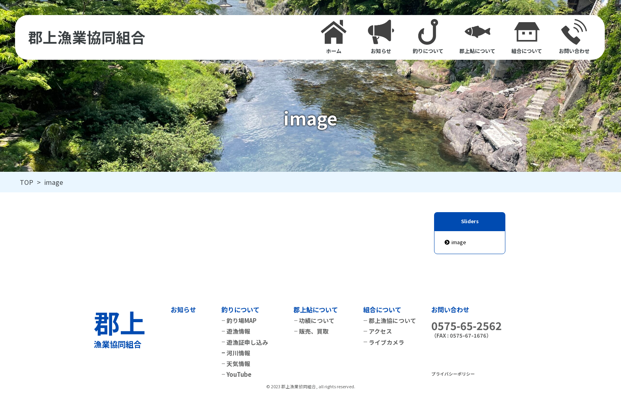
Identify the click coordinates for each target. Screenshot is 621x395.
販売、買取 (314, 331)
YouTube (239, 374)
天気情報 (238, 363)
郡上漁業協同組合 (86, 37)
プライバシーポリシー (453, 374)
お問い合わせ (574, 37)
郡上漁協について (392, 320)
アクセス (380, 331)
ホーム (334, 37)
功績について (317, 320)
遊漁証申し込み (247, 342)
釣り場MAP (242, 320)
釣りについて (428, 37)
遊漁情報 (238, 331)
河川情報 (238, 353)
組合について (526, 37)
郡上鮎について (477, 37)
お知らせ (381, 37)
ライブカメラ (386, 342)
